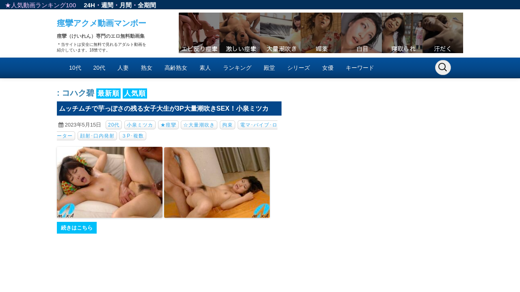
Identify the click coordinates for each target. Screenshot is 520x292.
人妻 (123, 67)
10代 (75, 67)
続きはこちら (77, 228)
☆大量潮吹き (199, 125)
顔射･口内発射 (97, 136)
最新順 (108, 93)
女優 (328, 67)
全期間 (147, 5)
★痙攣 (168, 125)
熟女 (146, 67)
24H (89, 5)
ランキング (237, 67)
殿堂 (269, 67)
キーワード (360, 67)
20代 (99, 67)
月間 (125, 5)
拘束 (227, 125)
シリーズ (298, 67)
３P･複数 (132, 136)
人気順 (135, 93)
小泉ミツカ (140, 125)
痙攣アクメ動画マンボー (101, 23)
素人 (205, 67)
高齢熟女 (176, 67)
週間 (107, 5)
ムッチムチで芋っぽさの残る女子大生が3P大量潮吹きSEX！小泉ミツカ (164, 108)
